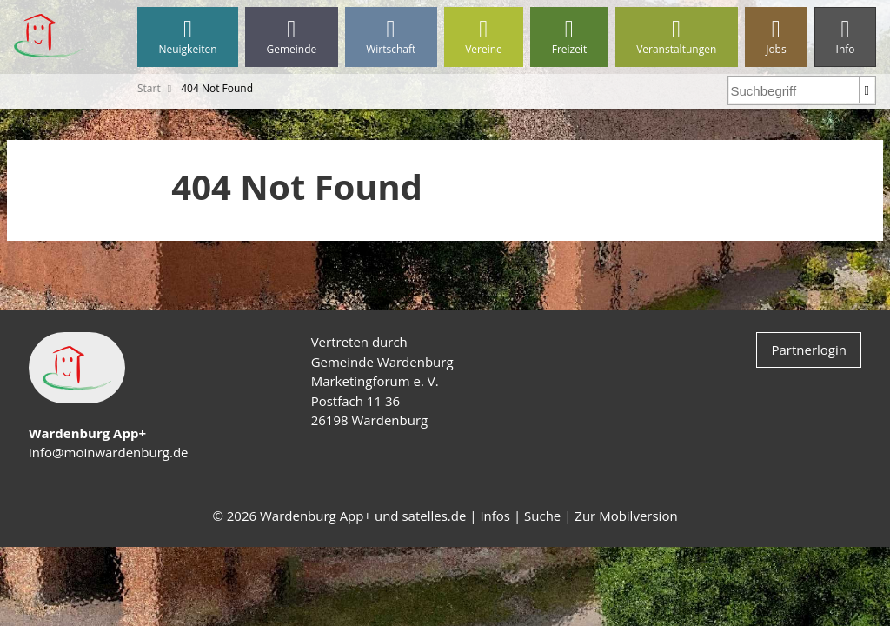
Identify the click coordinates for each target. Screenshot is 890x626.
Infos (495, 515)
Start (149, 88)
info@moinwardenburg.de (108, 452)
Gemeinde (291, 37)
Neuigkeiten (187, 37)
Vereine (484, 37)
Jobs (776, 37)
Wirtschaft (391, 37)
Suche (542, 515)
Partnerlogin (809, 349)
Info (845, 37)
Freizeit (569, 37)
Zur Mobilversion (626, 515)
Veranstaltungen (676, 37)
